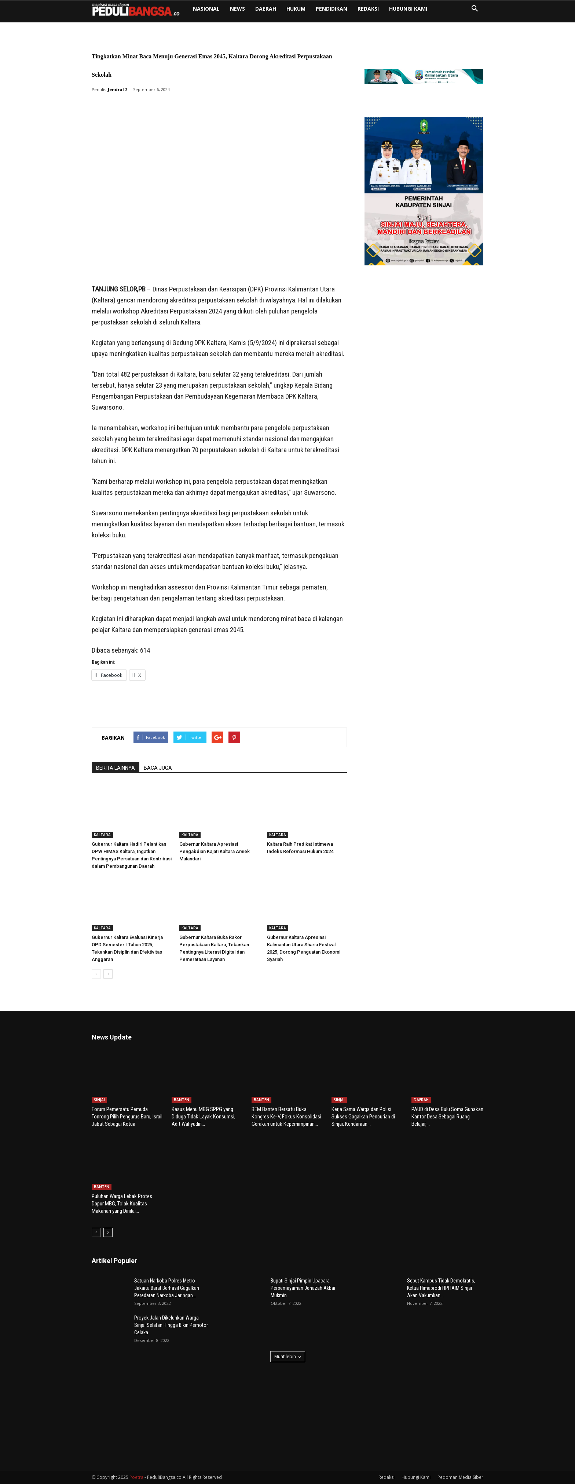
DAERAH (265, 8)
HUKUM (295, 8)
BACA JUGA (158, 768)
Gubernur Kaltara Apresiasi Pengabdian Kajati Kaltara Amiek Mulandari (214, 851)
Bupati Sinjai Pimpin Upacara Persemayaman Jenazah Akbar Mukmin (303, 1288)
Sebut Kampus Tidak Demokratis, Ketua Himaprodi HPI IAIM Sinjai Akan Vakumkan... (441, 1288)
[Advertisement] (219, 265)
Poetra (136, 1477)
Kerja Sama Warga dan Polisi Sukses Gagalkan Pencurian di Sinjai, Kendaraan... (363, 1116)
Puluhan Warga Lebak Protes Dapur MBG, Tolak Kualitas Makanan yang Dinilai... (122, 1203)
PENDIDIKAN (331, 8)
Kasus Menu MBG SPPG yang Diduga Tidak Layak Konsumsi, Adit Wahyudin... (203, 1116)
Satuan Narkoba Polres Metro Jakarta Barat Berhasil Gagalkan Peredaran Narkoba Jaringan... (166, 1288)
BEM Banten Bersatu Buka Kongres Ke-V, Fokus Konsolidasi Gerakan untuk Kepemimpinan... (286, 1116)
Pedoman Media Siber (460, 1477)
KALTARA (102, 834)
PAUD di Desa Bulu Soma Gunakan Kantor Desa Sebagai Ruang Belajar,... (447, 1116)
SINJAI (99, 1099)
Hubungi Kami (408, 8)
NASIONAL (206, 8)
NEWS (237, 8)
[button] (474, 9)
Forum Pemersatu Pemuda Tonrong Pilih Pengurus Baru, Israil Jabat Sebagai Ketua (127, 1116)
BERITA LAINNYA (115, 768)
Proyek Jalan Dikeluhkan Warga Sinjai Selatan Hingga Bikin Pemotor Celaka (171, 1325)
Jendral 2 (117, 89)
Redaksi (368, 8)
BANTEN (181, 1099)
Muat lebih (287, 1356)
